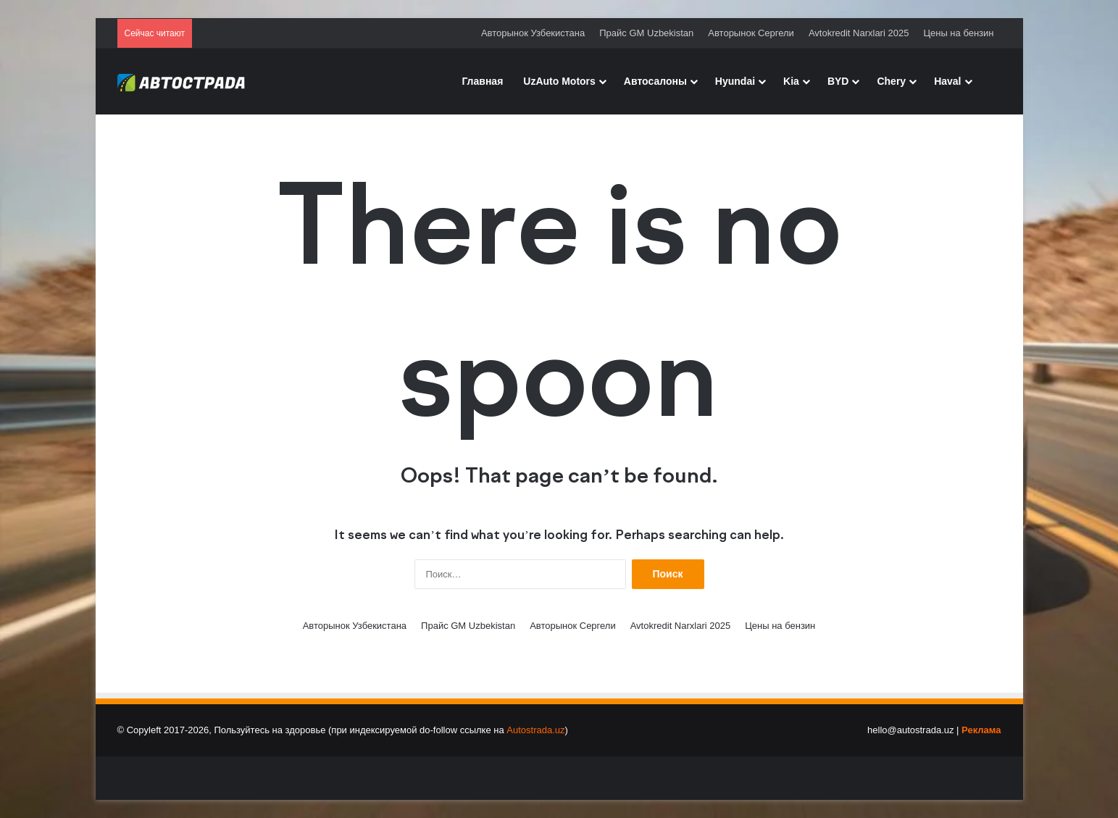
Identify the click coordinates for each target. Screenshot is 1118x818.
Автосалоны (655, 81)
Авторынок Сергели (751, 33)
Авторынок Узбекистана (533, 33)
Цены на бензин (958, 33)
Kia (791, 81)
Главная (482, 81)
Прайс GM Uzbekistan (646, 33)
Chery (891, 81)
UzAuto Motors (559, 81)
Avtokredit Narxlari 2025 (859, 33)
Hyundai (735, 81)
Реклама (981, 730)
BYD (838, 81)
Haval (947, 81)
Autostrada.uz (535, 730)
